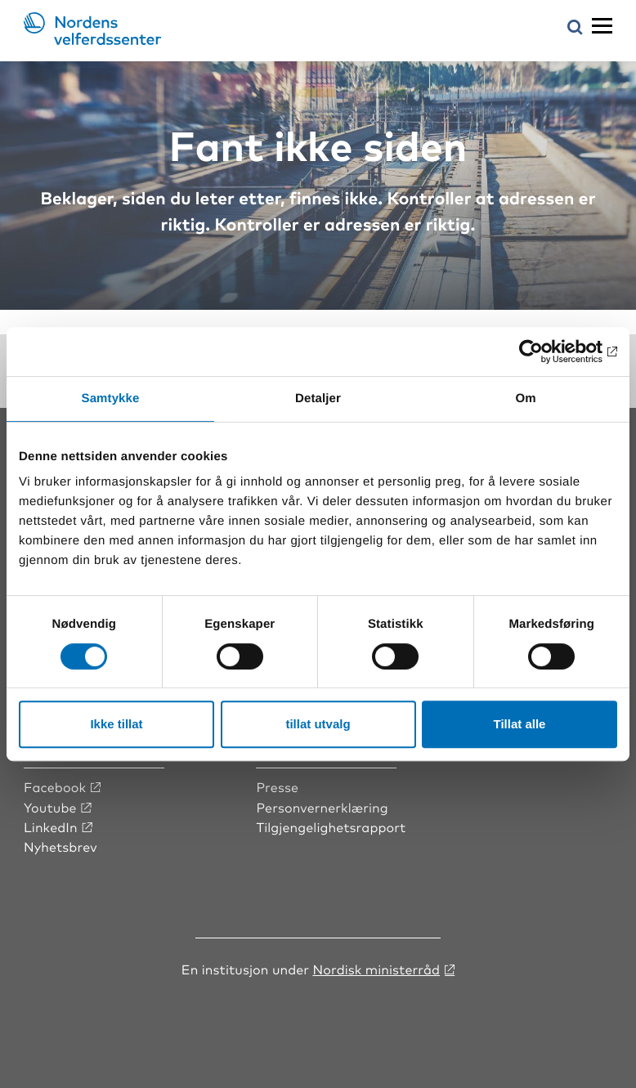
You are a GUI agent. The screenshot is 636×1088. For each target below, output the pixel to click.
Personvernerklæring (321, 807)
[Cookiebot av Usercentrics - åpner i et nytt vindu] (545, 351)
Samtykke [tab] (111, 398)
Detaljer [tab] (318, 398)
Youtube (50, 807)
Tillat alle (520, 724)
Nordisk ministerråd (376, 969)
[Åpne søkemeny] (575, 28)
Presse (277, 786)
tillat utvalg (317, 724)
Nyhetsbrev (60, 846)
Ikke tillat (116, 724)
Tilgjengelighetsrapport (330, 826)
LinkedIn (51, 826)
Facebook (55, 786)
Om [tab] (525, 398)
